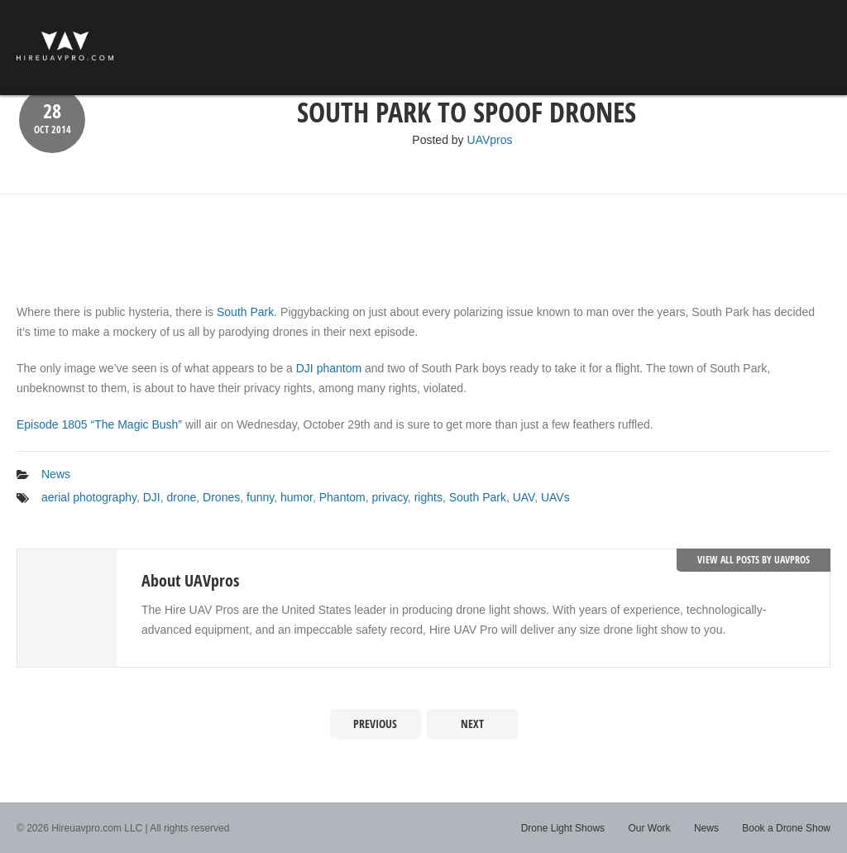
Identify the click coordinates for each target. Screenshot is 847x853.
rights (428, 497)
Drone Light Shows (563, 828)
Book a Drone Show (786, 828)
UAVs (555, 497)
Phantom (342, 497)
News (55, 474)
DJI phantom (328, 368)
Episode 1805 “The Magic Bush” (99, 424)
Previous (375, 723)
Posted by (462, 139)
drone (182, 497)
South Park (245, 312)
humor (296, 497)
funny (260, 497)
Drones (221, 497)
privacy (390, 497)
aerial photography (88, 497)
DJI (151, 497)
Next (472, 723)
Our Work (649, 828)
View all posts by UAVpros (753, 560)
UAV (523, 497)
